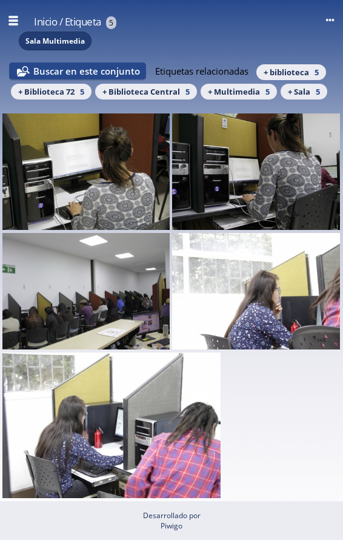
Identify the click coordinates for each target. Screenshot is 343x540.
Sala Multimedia (55, 41)
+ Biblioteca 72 (51, 91)
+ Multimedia (239, 91)
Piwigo (171, 526)
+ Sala (304, 91)
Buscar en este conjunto (86, 71)
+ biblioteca (291, 72)
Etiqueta (83, 22)
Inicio (45, 22)
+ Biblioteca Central (146, 91)
